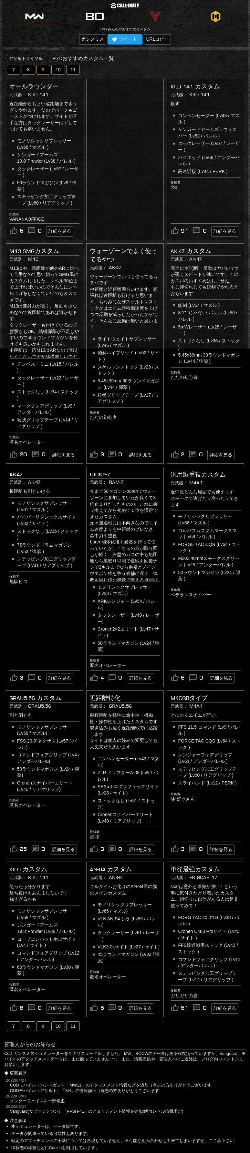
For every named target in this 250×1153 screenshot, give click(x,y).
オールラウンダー (33, 86)
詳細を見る (59, 231)
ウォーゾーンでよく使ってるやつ (123, 255)
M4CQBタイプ (189, 698)
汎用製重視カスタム (198, 475)
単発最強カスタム (195, 869)
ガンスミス (92, 39)
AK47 (16, 474)
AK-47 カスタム (191, 251)
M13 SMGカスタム (34, 251)
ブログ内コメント (218, 1059)
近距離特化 (105, 698)
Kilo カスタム (28, 869)
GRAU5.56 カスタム (35, 698)
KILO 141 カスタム (195, 86)
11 (73, 69)
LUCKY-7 (100, 474)
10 (58, 69)
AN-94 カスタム (111, 869)
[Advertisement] (130, 112)
